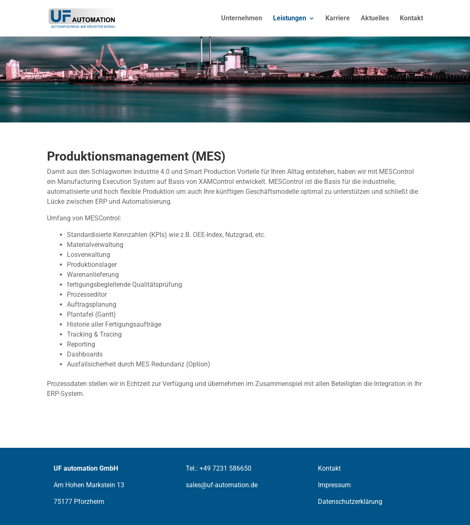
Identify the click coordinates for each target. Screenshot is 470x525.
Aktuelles (375, 18)
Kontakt (411, 18)
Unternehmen (241, 18)
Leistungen (289, 18)
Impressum (334, 485)
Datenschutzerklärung (350, 501)
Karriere (337, 18)
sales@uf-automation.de (222, 485)
